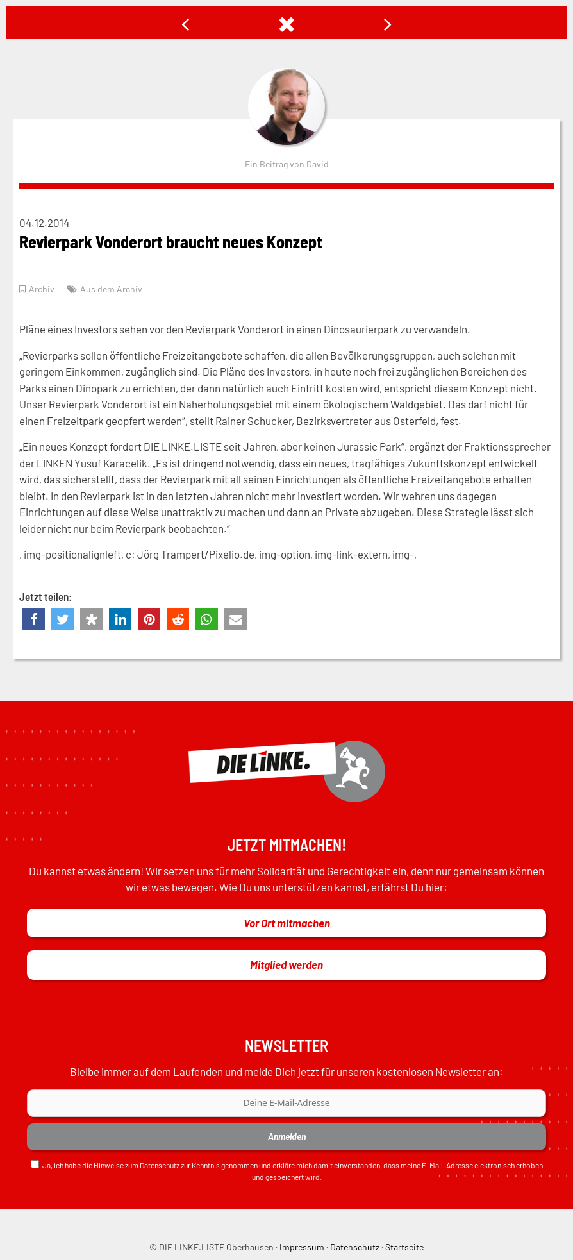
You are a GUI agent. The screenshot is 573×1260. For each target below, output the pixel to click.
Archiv (41, 288)
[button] (33, 619)
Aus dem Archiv (111, 288)
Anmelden (287, 1136)
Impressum (301, 1246)
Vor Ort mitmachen (287, 922)
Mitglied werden (286, 964)
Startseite (404, 1246)
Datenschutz (159, 1165)
